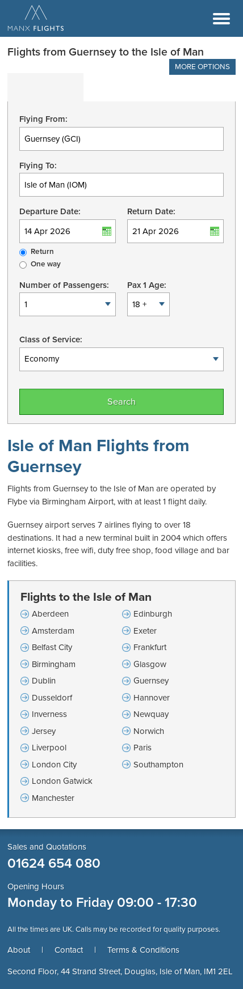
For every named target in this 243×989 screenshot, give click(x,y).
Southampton (158, 764)
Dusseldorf (52, 698)
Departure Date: (50, 211)
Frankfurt (149, 647)
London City (54, 764)
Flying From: (43, 119)
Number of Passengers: (64, 285)
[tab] (45, 87)
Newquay (151, 714)
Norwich (148, 731)
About (18, 950)
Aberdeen (50, 614)
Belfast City (52, 647)
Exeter (145, 631)
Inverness (49, 714)
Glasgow (149, 664)
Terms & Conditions (143, 950)
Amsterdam (53, 631)
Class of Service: (50, 339)
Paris (142, 747)
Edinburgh (152, 614)
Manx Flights (35, 19)
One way (46, 264)
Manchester (53, 798)
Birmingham (54, 664)
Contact (69, 950)
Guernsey (151, 681)
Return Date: (151, 211)
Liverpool (49, 747)
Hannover (151, 698)
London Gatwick (62, 781)
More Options (202, 66)
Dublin (44, 681)
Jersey (44, 731)
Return (42, 251)
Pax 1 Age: (146, 285)
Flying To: (38, 165)
